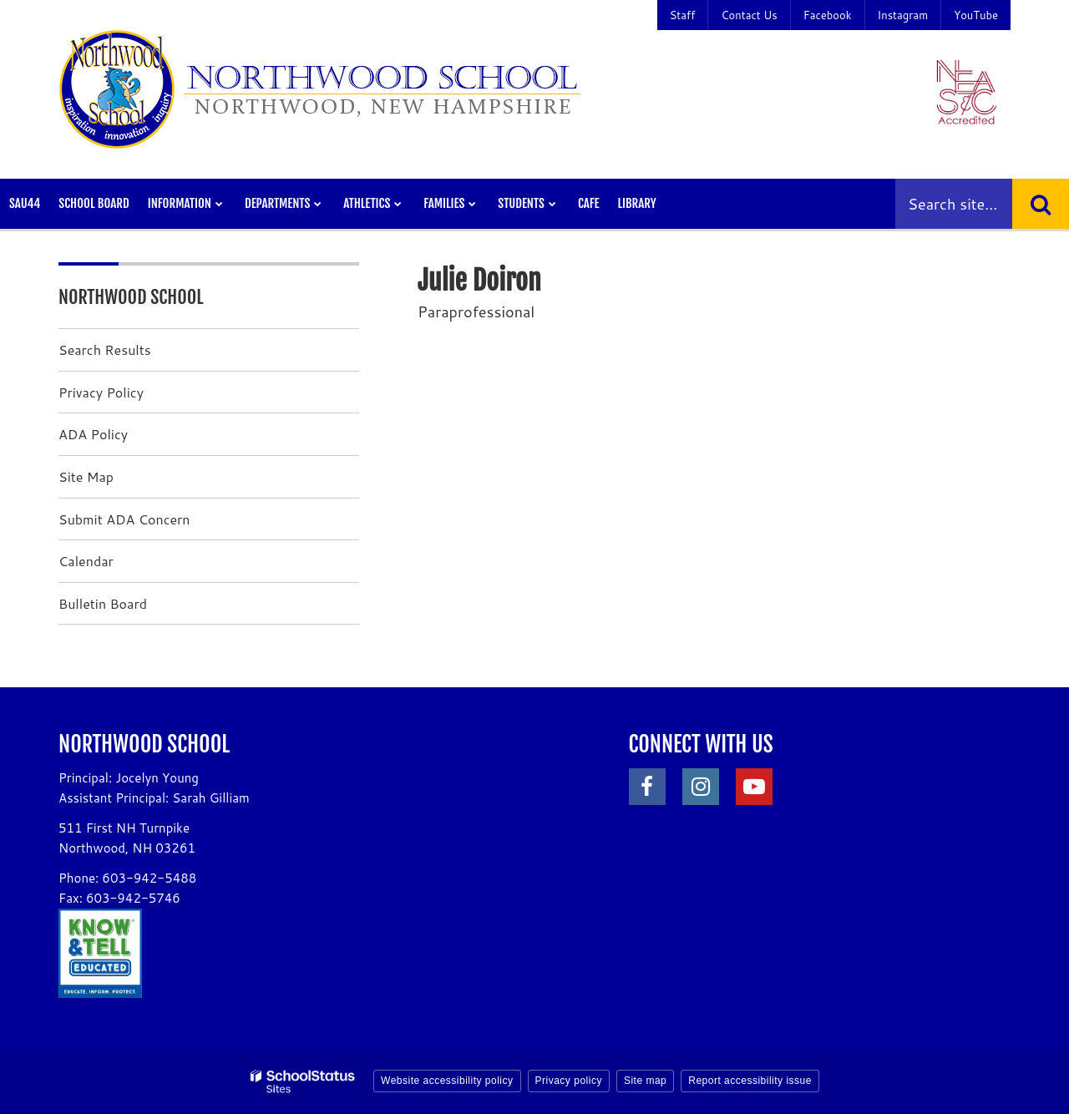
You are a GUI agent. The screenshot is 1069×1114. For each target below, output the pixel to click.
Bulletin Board (102, 603)
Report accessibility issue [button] (750, 1080)
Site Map (86, 476)
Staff (683, 15)
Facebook (827, 15)
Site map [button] (645, 1080)
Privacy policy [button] (568, 1080)
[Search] (1040, 204)
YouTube (976, 15)
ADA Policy (93, 433)
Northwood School (131, 297)
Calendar (86, 560)
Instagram (903, 15)
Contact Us (749, 15)
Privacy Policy (101, 392)
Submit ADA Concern (124, 519)
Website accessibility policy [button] (447, 1080)
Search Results (104, 349)
